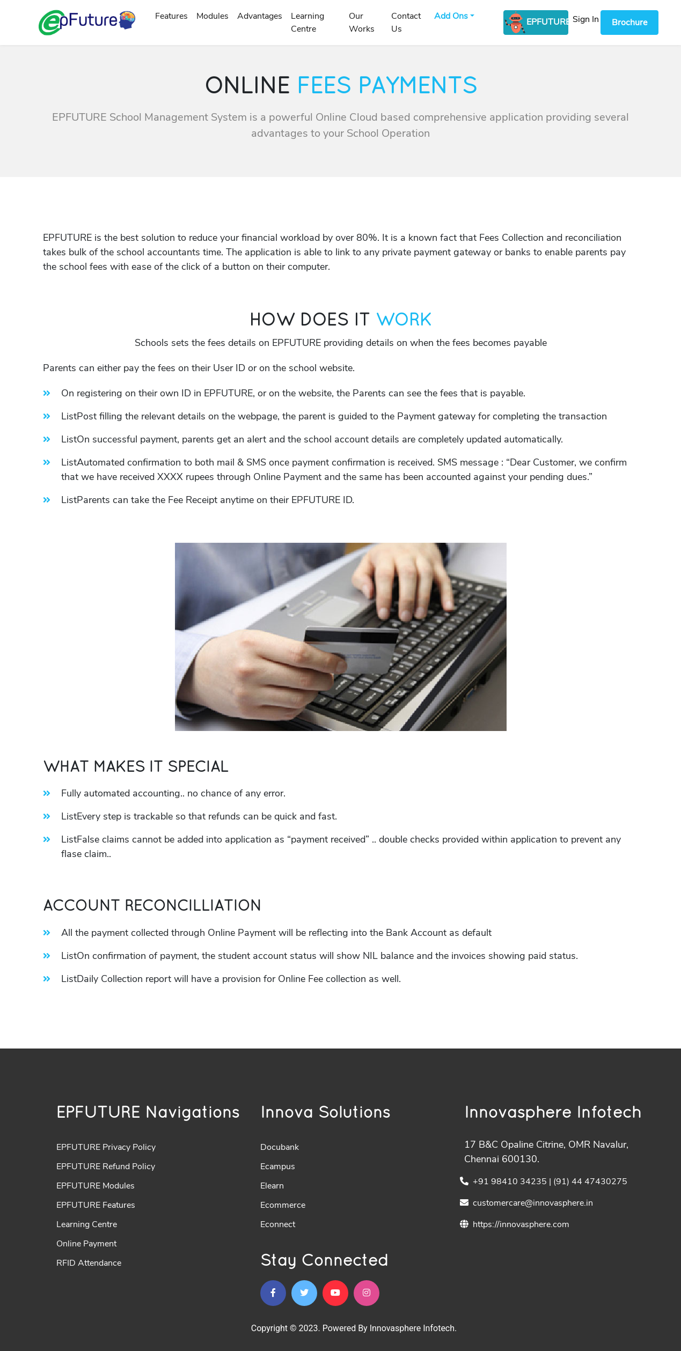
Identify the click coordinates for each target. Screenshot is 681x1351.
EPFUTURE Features (95, 1205)
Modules (212, 16)
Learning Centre (307, 22)
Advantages (259, 16)
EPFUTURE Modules (95, 1186)
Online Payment (86, 1244)
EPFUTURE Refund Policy (105, 1166)
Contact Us (406, 22)
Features (171, 16)
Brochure (629, 22)
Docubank (279, 1147)
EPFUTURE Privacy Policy (106, 1147)
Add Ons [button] (451, 16)
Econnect (277, 1224)
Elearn (272, 1186)
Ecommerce (282, 1205)
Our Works (362, 22)
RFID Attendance (88, 1263)
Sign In (586, 19)
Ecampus (277, 1166)
